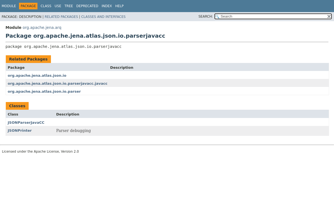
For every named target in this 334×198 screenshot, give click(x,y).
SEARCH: (206, 16)
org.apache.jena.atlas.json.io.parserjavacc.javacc (57, 83)
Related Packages (61, 17)
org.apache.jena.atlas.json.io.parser (44, 91)
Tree (68, 6)
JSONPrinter (20, 130)
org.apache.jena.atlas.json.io (37, 75)
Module (9, 6)
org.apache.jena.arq (42, 27)
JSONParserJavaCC (26, 122)
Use (58, 6)
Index (107, 6)
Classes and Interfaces (103, 17)
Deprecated (87, 6)
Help (119, 6)
